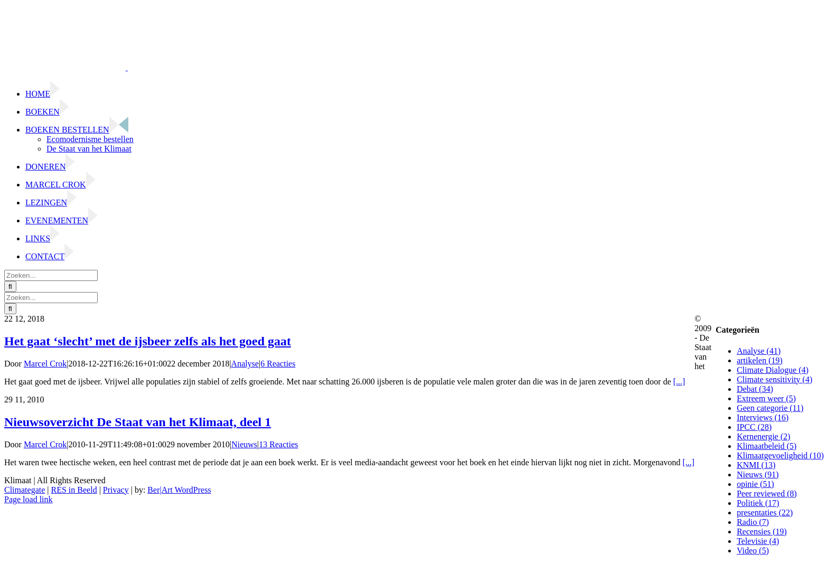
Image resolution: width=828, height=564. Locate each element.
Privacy (116, 489)
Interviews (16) (762, 417)
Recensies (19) (762, 531)
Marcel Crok (45, 363)
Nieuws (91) (758, 474)
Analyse (245, 363)
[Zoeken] (10, 286)
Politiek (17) (758, 503)
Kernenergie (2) (763, 436)
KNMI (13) (756, 464)
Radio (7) (753, 522)
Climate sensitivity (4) (774, 379)
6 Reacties (277, 363)
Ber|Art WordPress (179, 489)
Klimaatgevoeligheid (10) (780, 455)
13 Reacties (278, 444)
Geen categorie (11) (770, 407)
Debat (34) (755, 388)
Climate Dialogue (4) (772, 369)
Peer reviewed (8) (767, 493)
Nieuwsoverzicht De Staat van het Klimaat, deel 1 (137, 422)
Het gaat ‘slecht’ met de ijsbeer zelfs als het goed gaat (147, 341)
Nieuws (244, 444)
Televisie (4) (758, 541)
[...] (679, 381)
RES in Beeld (74, 489)
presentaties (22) (765, 512)
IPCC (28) (754, 426)
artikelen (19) (760, 360)
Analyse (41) (758, 350)
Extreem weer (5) (766, 398)
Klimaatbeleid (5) (766, 445)
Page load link (28, 499)
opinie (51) (755, 484)
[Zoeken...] (51, 275)
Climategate (24, 489)
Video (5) (753, 550)
